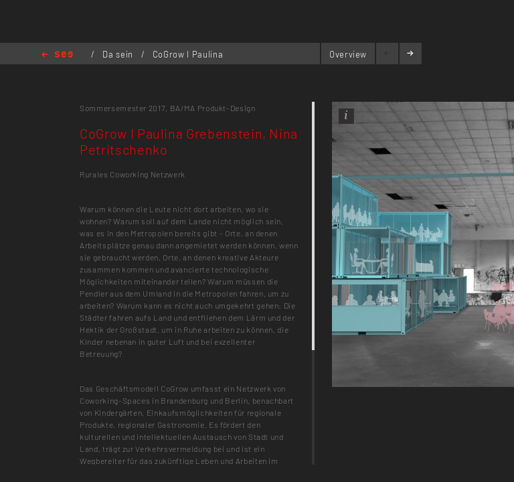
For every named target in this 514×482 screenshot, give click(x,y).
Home (57, 55)
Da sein (118, 54)
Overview (348, 54)
